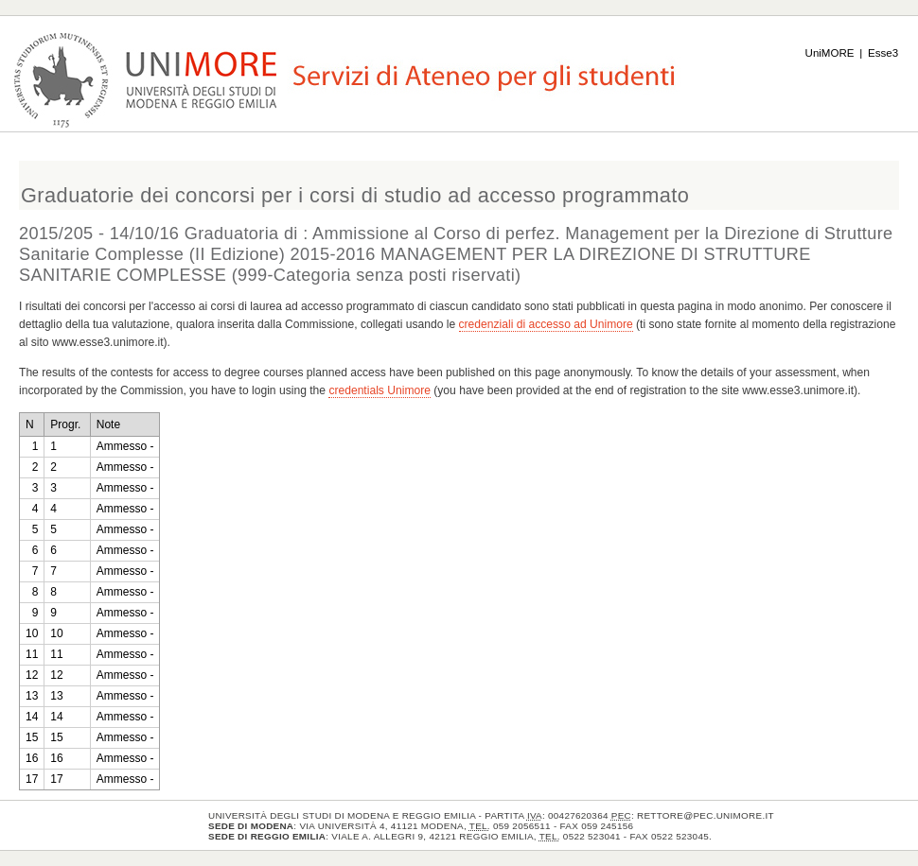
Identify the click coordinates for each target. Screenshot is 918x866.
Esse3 (883, 53)
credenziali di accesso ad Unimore (546, 324)
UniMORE (830, 53)
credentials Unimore (379, 390)
